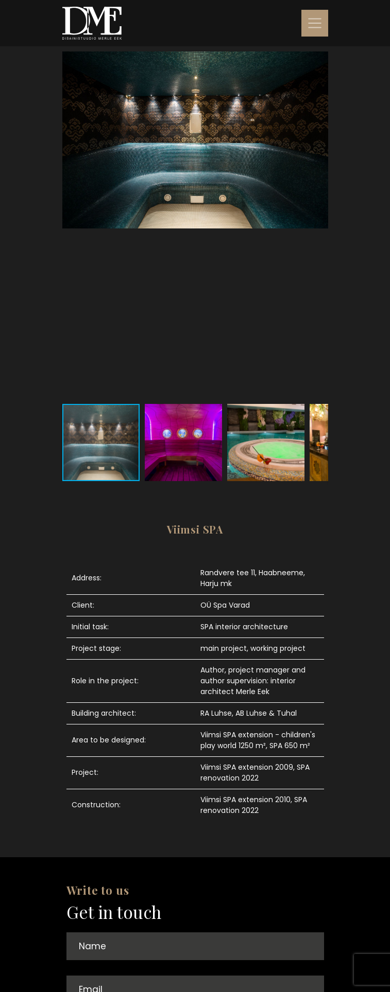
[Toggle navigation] (314, 23)
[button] (319, 225)
